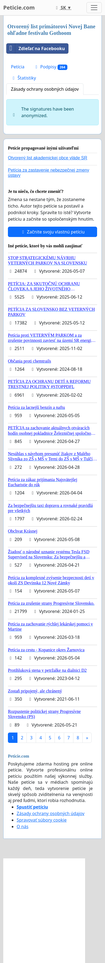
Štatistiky (23, 78)
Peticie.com (19, 7)
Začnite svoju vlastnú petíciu (52, 232)
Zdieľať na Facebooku (36, 48)
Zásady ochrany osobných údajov (45, 89)
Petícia (17, 67)
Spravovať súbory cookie (42, 820)
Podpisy (50, 67)
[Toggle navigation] (94, 7)
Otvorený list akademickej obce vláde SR (47, 158)
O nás (22, 827)
